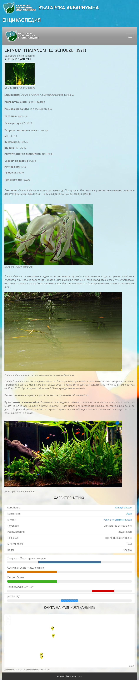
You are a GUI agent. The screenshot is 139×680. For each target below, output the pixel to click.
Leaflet (131, 666)
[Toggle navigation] (130, 36)
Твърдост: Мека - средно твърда (26, 558)
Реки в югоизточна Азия (117, 519)
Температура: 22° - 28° (20, 586)
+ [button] (8, 618)
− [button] (8, 622)
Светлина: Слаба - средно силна (25, 567)
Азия (129, 513)
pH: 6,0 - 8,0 (13, 596)
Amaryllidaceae (123, 507)
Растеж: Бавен (15, 577)
